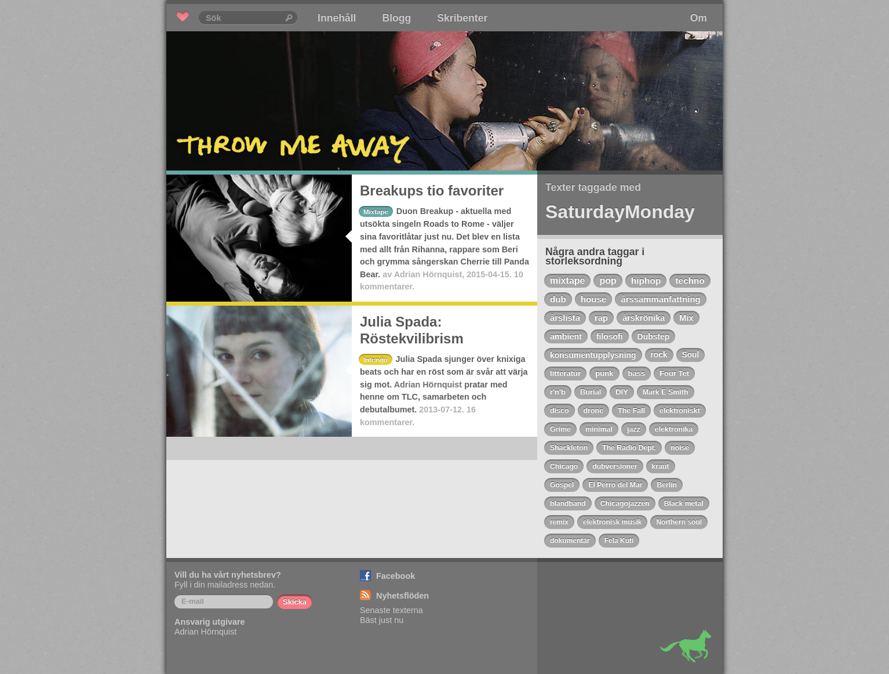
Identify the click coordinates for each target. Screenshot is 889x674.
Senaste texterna (391, 610)
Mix (686, 317)
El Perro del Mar (615, 485)
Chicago (564, 466)
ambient (566, 336)
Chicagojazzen (625, 503)
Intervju (375, 359)
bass (637, 373)
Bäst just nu (381, 620)
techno (689, 280)
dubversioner (614, 466)
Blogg (396, 18)
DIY (621, 391)
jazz (633, 429)
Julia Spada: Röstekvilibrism (412, 330)
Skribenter (462, 18)
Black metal (684, 503)
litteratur (565, 373)
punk (604, 373)
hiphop (646, 280)
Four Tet (674, 373)
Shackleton (569, 448)
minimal (599, 429)
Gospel (562, 485)
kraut (660, 466)
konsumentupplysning (593, 355)
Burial (590, 391)
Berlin (667, 485)
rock (659, 354)
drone (594, 411)
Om (698, 18)
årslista (565, 317)
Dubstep (653, 336)
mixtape (567, 280)
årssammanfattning (660, 299)
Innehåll (337, 18)
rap (601, 317)
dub (558, 299)
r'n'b (558, 391)
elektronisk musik (612, 522)
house (594, 299)
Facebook (395, 576)
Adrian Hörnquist (428, 274)
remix (559, 522)
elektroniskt (680, 411)
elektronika (674, 429)
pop (607, 280)
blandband (568, 503)
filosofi (609, 336)
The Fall (631, 411)
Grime (560, 429)
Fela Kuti (619, 541)
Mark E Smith (665, 392)
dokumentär (570, 541)
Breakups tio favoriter (432, 190)
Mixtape (375, 211)
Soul (690, 354)
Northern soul (679, 522)
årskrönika (643, 317)
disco (559, 411)
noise (680, 448)
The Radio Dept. (629, 448)
